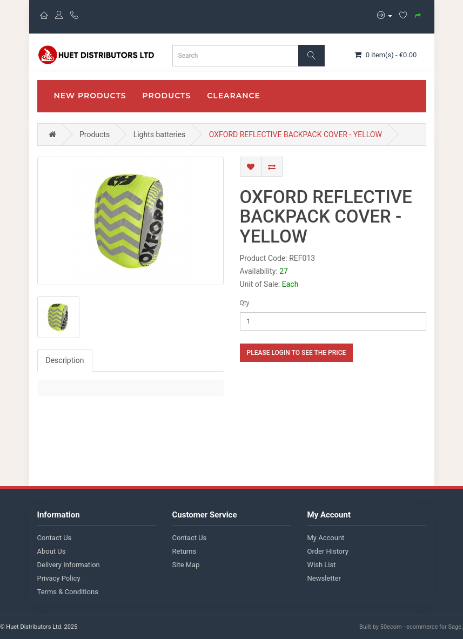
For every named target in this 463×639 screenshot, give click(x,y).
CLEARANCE (233, 95)
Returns (184, 551)
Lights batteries (159, 134)
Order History (327, 551)
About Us (51, 551)
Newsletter (324, 578)
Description (65, 360)
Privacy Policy (58, 578)
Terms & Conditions (67, 592)
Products (167, 95)
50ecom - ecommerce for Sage (420, 626)
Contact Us (54, 538)
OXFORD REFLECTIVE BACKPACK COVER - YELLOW (295, 134)
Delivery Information (68, 565)
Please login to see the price (296, 353)
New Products (90, 95)
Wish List (321, 565)
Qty (245, 303)
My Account (326, 538)
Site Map (186, 565)
